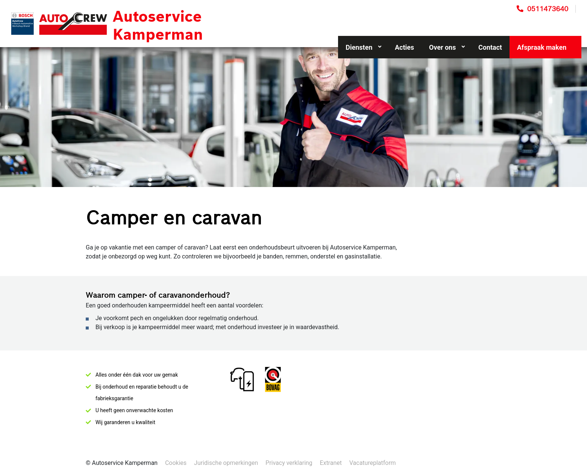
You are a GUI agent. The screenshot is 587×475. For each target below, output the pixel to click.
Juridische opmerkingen (226, 462)
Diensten (363, 47)
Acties (404, 47)
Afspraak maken (541, 47)
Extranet (331, 462)
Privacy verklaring (288, 462)
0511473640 (547, 8)
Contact (490, 47)
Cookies (175, 462)
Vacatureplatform (372, 462)
